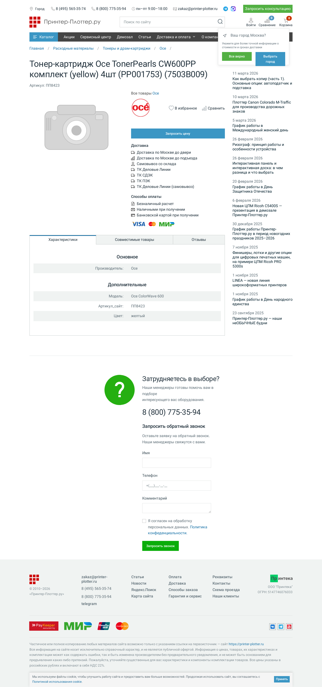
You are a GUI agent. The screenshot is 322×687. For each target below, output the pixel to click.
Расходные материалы (73, 48)
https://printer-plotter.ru (246, 644)
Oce (163, 48)
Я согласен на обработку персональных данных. (177, 527)
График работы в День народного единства (262, 301)
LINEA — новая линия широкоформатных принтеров (259, 282)
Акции (69, 37)
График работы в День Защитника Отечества (252, 189)
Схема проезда (226, 589)
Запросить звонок (160, 546)
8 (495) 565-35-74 (71, 9)
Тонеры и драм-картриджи (126, 48)
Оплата (175, 577)
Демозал (125, 37)
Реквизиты (222, 577)
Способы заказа (183, 589)
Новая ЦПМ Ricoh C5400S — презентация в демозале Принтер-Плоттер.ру (257, 210)
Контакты (221, 583)
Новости (138, 583)
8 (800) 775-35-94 (111, 9)
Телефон (149, 475)
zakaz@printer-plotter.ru (198, 9)
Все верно (237, 56)
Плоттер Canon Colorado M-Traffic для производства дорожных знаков (261, 107)
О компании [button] (212, 37)
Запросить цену (178, 133)
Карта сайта (142, 596)
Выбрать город (270, 58)
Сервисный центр (95, 37)
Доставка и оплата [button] (174, 37)
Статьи (144, 37)
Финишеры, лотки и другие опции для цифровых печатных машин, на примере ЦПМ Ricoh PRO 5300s (262, 259)
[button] (43, 37)
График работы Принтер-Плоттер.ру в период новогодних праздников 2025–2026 (261, 233)
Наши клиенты (226, 596)
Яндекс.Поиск (143, 589)
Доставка (177, 583)
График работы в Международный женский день (260, 127)
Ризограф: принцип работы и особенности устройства (258, 146)
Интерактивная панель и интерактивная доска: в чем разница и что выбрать (257, 168)
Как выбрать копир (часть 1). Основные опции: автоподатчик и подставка (262, 83)
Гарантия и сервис (185, 596)
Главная (36, 48)
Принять (282, 679)
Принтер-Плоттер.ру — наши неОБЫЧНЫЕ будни (257, 320)
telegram (89, 603)
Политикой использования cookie (57, 681)
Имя (146, 453)
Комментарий (154, 498)
